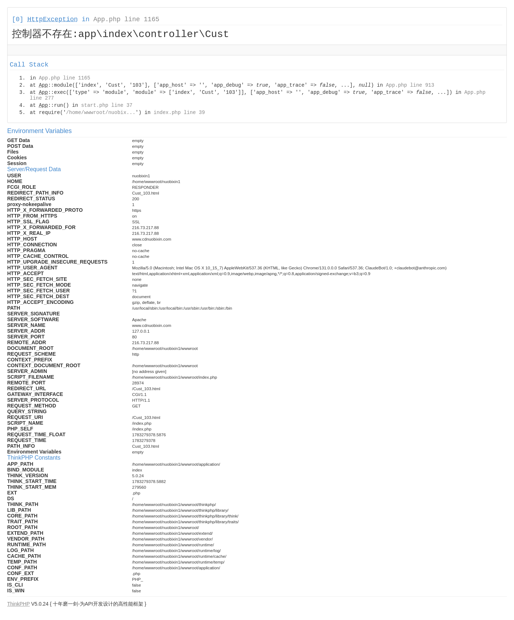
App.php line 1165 (126, 19)
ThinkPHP (18, 605)
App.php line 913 (410, 86)
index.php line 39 (179, 114)
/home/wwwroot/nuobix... (100, 114)
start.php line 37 (107, 106)
